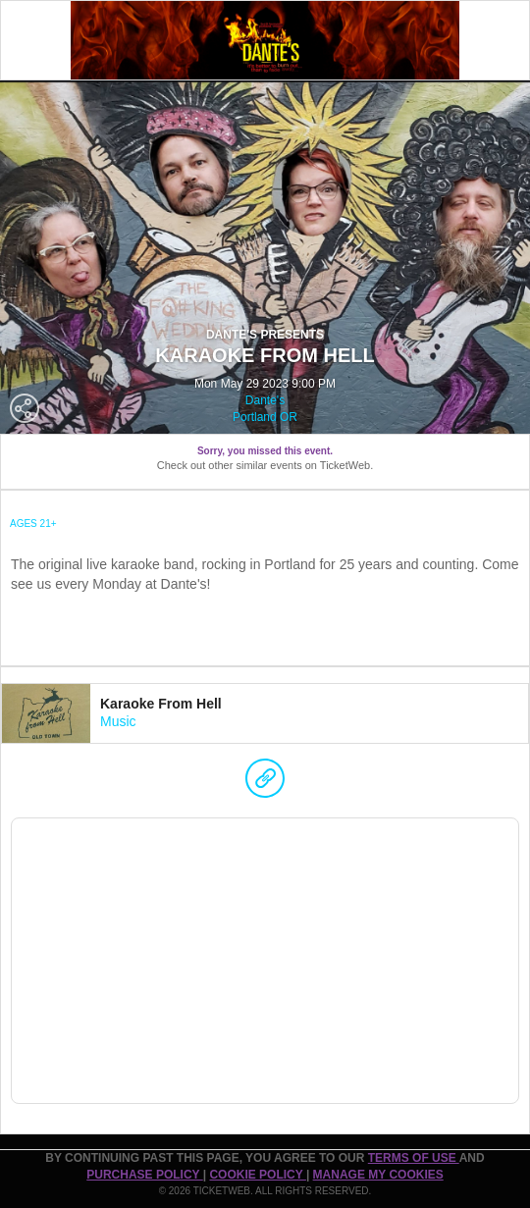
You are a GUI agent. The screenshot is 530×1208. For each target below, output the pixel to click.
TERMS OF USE (413, 1158)
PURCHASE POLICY (144, 1175)
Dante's (265, 400)
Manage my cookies (378, 1175)
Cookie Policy (257, 1175)
